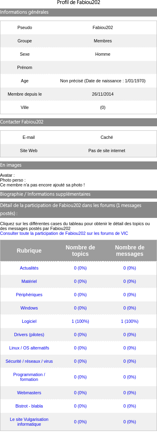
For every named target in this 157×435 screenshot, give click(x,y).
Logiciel (29, 321)
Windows (29, 307)
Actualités (29, 268)
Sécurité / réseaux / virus (29, 361)
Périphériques (29, 294)
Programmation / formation (29, 377)
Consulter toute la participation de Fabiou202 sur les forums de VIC (64, 233)
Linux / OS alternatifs (29, 347)
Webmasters (29, 392)
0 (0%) (80, 268)
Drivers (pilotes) (29, 334)
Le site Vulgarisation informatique (29, 422)
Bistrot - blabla (29, 406)
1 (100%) (80, 321)
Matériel (29, 281)
